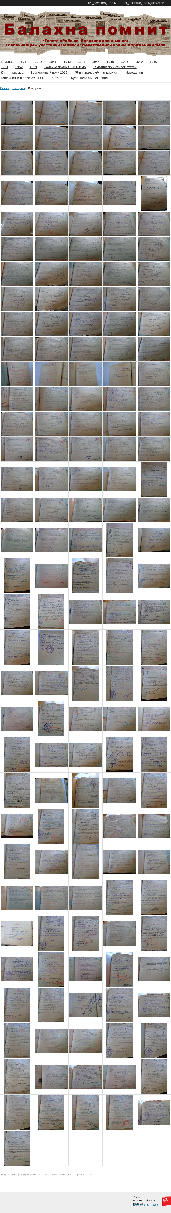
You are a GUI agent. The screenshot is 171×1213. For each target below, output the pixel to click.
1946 (124, 62)
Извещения (134, 72)
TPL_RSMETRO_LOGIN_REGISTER (143, 3)
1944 (96, 62)
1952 (19, 67)
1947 (24, 62)
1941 (53, 62)
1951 (4, 67)
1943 (81, 62)
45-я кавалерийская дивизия (96, 72)
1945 (110, 62)
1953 (33, 67)
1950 (153, 62)
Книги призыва (12, 72)
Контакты (57, 78)
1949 (139, 62)
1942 (67, 62)
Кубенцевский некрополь (90, 78)
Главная (7, 62)
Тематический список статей (115, 67)
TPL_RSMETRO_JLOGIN (102, 3)
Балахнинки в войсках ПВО (22, 78)
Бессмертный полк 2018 (48, 72)
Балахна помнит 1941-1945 (65, 67)
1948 (38, 62)
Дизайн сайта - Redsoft (146, 1204)
